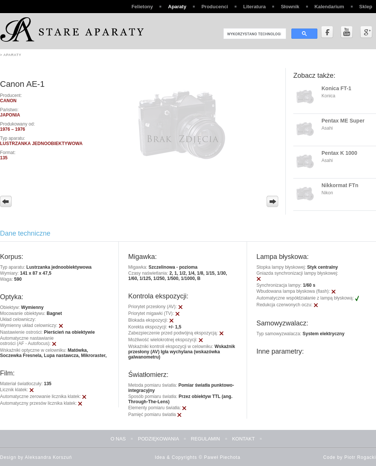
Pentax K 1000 (339, 153)
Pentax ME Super (342, 121)
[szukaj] (254, 33)
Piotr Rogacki (360, 457)
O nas (118, 439)
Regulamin (205, 439)
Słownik (290, 6)
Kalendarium (329, 6)
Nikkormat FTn (339, 185)
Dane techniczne (25, 233)
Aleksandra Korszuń (48, 457)
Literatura (254, 6)
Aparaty (177, 6)
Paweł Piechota (222, 457)
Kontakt (243, 439)
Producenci (215, 6)
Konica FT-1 (336, 88)
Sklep (365, 6)
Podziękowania (158, 439)
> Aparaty (10, 55)
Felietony (142, 6)
